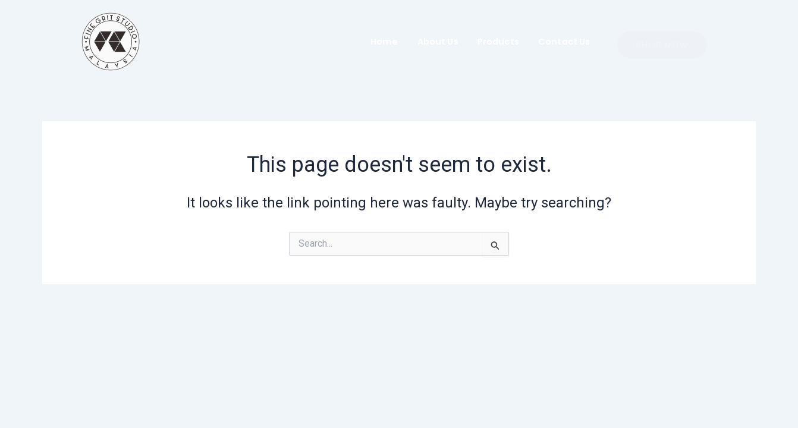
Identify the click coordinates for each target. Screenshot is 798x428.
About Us (437, 42)
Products (498, 42)
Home (384, 42)
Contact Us (564, 42)
